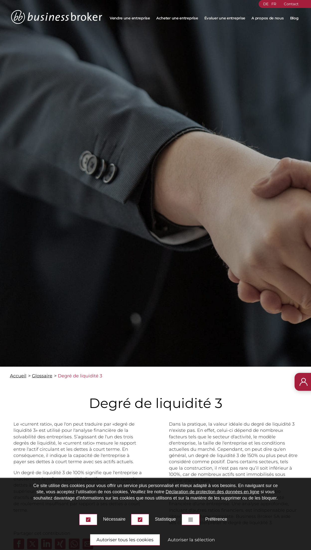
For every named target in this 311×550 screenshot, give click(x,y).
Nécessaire (114, 519)
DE (266, 4)
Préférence (216, 519)
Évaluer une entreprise (224, 18)
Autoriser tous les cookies (125, 540)
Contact (291, 4)
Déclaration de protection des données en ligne (212, 491)
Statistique (165, 519)
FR (273, 4)
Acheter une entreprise (177, 18)
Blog (294, 18)
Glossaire (42, 376)
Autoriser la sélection (191, 540)
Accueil (18, 376)
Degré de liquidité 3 (80, 376)
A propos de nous (267, 18)
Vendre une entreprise (130, 18)
